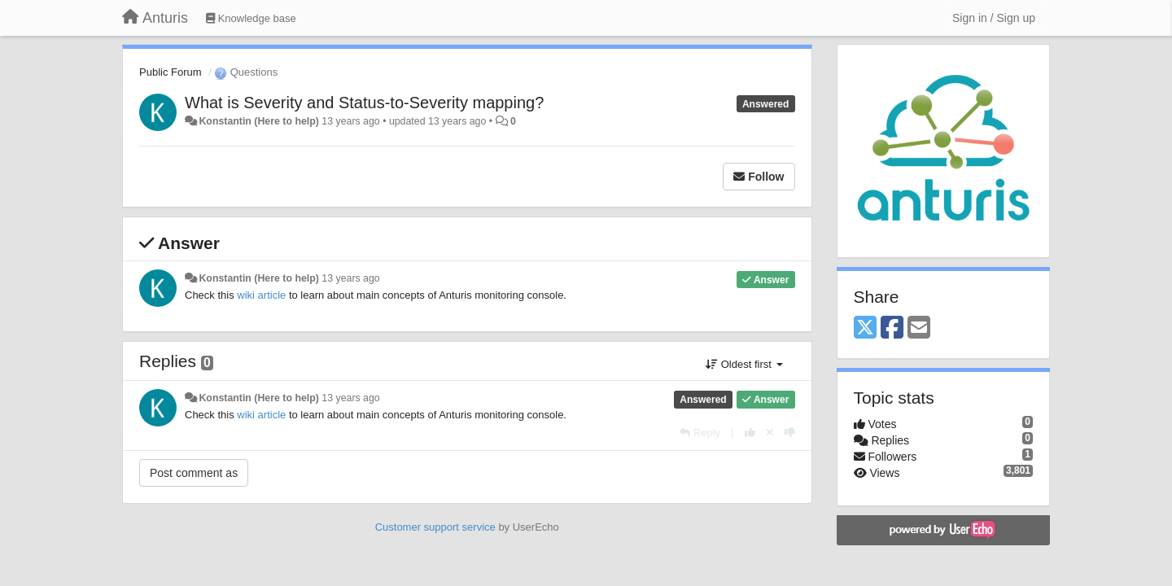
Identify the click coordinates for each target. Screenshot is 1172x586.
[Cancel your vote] (770, 432)
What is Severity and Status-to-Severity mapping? (364, 103)
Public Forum (170, 72)
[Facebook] (892, 328)
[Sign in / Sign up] (994, 18)
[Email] (918, 328)
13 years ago (350, 278)
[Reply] (700, 432)
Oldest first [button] (744, 364)
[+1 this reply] (750, 432)
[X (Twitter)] (865, 328)
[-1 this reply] (790, 432)
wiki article (261, 295)
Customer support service (435, 527)
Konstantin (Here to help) (258, 121)
